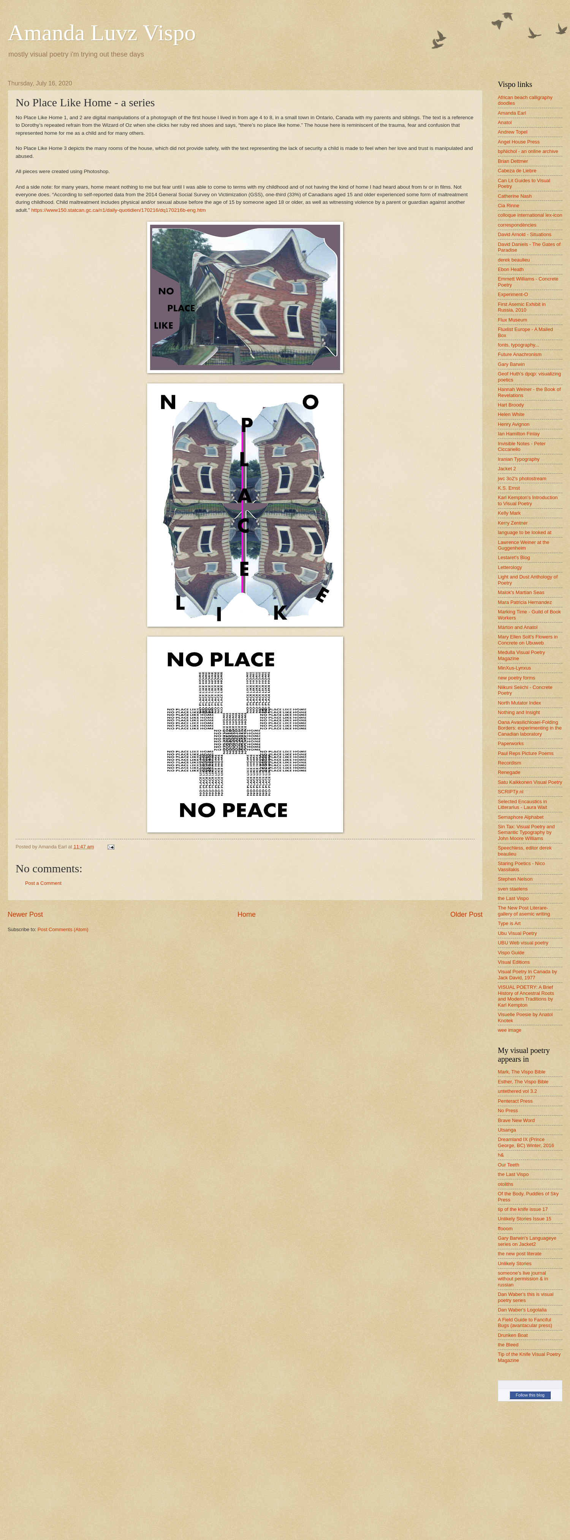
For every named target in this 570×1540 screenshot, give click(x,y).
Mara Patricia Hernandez (525, 602)
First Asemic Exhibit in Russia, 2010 (522, 307)
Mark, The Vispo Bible (521, 1072)
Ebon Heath (511, 269)
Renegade (509, 772)
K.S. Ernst (509, 488)
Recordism (509, 763)
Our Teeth (508, 1165)
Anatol (505, 122)
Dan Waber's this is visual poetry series (526, 1297)
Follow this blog (530, 1395)
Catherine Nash (515, 196)
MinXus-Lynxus (514, 668)
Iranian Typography (519, 459)
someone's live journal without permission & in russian (523, 1279)
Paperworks (511, 743)
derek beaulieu (514, 260)
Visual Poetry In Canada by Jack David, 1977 (527, 974)
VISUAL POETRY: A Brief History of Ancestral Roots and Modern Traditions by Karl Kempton (526, 995)
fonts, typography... (518, 345)
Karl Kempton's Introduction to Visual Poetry (528, 500)
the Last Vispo (513, 898)
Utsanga (507, 1130)
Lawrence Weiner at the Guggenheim (523, 545)
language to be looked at (524, 532)
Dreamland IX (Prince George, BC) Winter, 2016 (526, 1142)
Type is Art (509, 923)
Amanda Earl (512, 113)
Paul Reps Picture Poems (526, 753)
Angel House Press (519, 142)
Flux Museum (512, 320)
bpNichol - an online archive (528, 151)
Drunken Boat (513, 1335)
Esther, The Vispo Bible (523, 1081)
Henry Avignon (514, 424)
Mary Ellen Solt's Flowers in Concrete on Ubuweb (528, 639)
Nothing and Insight (519, 712)
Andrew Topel (512, 132)
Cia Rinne (508, 205)
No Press (508, 1110)
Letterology (510, 567)
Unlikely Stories (515, 1263)
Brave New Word (516, 1120)
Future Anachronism (520, 354)
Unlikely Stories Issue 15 (524, 1219)
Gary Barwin (511, 364)
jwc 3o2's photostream (522, 478)
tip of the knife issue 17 (523, 1209)
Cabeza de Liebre (517, 170)
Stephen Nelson (515, 879)
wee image (509, 1030)
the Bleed (508, 1345)
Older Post (466, 914)
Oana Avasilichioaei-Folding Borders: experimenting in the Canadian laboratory (530, 728)
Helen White (511, 414)
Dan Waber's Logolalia (522, 1310)
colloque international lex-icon (530, 215)
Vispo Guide (511, 952)
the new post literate (520, 1253)
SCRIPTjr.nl (510, 791)
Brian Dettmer (513, 161)
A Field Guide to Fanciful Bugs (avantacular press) (525, 1322)
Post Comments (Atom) (63, 929)
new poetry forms (516, 678)
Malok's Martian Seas (521, 592)
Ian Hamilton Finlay (519, 434)
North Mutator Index (519, 703)
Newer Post (25, 914)
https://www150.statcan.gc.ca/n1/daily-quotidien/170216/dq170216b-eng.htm (118, 210)
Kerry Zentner (513, 523)
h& (501, 1155)
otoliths (505, 1184)
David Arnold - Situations (524, 234)
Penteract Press (515, 1101)
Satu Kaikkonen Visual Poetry (530, 782)
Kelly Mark (509, 513)
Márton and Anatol (518, 627)
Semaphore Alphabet (520, 817)
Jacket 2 (507, 468)
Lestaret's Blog (514, 557)
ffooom (505, 1228)
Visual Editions (514, 962)
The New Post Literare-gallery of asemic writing (524, 910)
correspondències (517, 225)
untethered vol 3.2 (517, 1091)
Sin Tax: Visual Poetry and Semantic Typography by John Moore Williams (526, 832)
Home (247, 914)
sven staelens (513, 889)
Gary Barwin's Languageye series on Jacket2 (527, 1241)
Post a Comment (43, 883)
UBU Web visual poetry (523, 943)
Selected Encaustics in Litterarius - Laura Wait (522, 804)
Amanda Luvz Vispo (102, 32)
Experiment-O (513, 294)
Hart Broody (511, 405)
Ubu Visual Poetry (517, 933)
